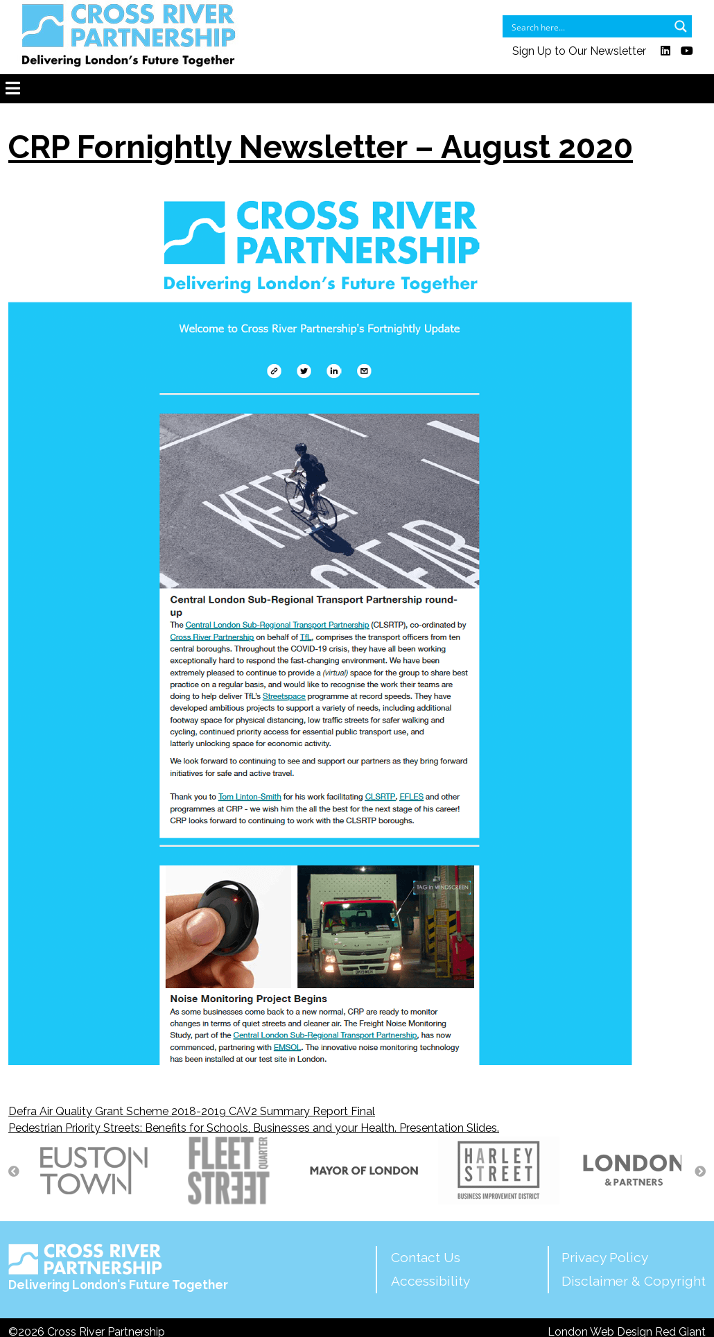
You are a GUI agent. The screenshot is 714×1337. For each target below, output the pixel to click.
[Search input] (588, 26)
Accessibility (430, 1280)
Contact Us (425, 1257)
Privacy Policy (604, 1257)
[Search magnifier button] (680, 26)
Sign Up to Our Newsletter (579, 51)
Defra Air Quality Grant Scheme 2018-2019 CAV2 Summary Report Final (191, 1111)
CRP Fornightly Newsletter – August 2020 (320, 147)
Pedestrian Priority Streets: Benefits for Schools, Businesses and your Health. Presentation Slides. (253, 1128)
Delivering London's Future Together (118, 1267)
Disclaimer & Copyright (633, 1280)
